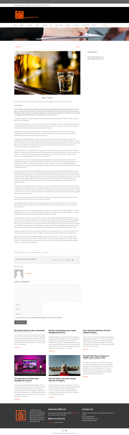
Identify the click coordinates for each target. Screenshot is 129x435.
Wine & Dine (60, 25)
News (22, 25)
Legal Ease (38, 252)
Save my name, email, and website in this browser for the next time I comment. (39, 317)
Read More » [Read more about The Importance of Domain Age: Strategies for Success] (17, 399)
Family (68, 25)
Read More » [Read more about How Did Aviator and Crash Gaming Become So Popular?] (52, 397)
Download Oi (85, 25)
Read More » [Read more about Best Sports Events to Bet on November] (17, 347)
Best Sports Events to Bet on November (29, 330)
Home (15, 25)
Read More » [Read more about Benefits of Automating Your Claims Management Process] (52, 351)
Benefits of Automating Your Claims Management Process (62, 331)
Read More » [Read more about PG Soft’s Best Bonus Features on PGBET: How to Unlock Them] (86, 376)
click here (74, 413)
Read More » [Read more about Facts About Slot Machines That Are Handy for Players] (86, 349)
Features (30, 25)
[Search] (114, 25)
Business (76, 25)
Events (94, 25)
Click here (51, 422)
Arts (51, 25)
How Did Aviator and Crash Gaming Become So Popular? (62, 379)
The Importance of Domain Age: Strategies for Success (26, 379)
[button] (52, 260)
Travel (38, 25)
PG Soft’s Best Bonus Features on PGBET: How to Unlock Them (96, 357)
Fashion (45, 25)
